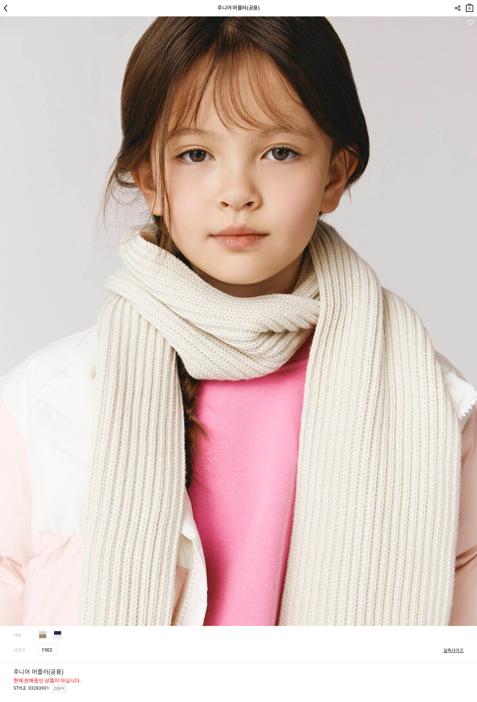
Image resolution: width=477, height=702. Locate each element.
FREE (47, 650)
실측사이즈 (453, 650)
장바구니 (469, 6)
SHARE (457, 8)
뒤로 (7, 8)
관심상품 (470, 22)
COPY (59, 688)
